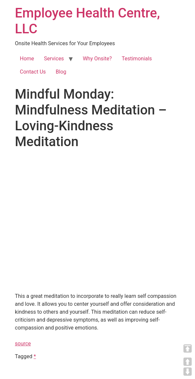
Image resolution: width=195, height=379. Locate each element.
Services (54, 58)
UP (187, 362)
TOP (187, 348)
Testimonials (137, 58)
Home (27, 58)
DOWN (187, 371)
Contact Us (33, 72)
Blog (61, 72)
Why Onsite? (97, 58)
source (23, 343)
